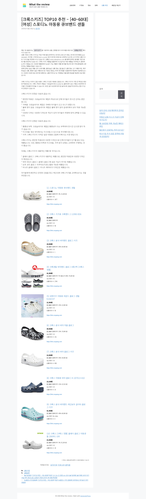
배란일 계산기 (116, 5)
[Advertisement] (112, 47)
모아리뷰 (53, 465)
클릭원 (67, 465)
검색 (101, 88)
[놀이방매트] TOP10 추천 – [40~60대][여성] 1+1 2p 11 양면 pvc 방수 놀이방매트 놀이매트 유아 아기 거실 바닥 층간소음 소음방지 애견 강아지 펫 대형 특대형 (55, 476)
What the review (39, 4)
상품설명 (27, 473)
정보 (89, 5)
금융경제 (72, 5)
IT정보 (81, 5)
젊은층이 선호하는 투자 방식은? (111, 130)
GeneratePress (85, 496)
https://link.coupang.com (54, 204)
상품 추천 (105, 5)
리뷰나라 (61, 465)
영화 (96, 5)
